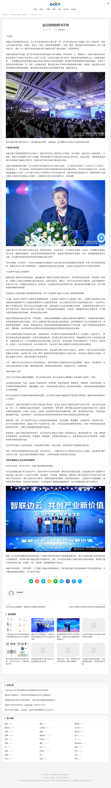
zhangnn (20, 593)
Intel (78, 759)
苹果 (9, 744)
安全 (79, 736)
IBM (43, 725)
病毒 (9, 755)
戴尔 (44, 744)
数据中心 (45, 736)
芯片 (79, 752)
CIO (43, 748)
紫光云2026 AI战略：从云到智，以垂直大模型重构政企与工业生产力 (30, 711)
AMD (9, 736)
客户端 (65, 9)
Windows (80, 744)
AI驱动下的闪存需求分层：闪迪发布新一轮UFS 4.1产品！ (25, 706)
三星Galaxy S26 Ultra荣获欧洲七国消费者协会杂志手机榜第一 (17, 637)
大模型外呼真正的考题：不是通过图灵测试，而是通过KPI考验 (93, 662)
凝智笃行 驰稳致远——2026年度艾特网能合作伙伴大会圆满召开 (42, 637)
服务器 (79, 725)
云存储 (44, 728)
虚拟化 (79, 732)
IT (8, 748)
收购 (79, 748)
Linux (9, 759)
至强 (9, 752)
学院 (54, 9)
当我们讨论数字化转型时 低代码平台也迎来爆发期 (87, 607)
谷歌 (43, 759)
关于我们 (45, 778)
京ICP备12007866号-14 (63, 781)
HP (43, 755)
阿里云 (44, 752)
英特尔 (9, 728)
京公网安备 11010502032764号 (81, 781)
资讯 (41, 9)
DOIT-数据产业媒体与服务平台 (55, 4)
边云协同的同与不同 (55, 26)
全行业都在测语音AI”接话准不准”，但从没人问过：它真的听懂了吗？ (17, 662)
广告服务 (52, 778)
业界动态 (33, 15)
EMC (9, 732)
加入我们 (59, 778)
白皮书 (73, 9)
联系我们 (65, 778)
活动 (59, 9)
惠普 (44, 732)
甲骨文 (44, 740)
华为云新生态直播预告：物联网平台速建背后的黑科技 (25, 607)
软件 (9, 740)
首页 (35, 9)
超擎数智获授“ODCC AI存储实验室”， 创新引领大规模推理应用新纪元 (68, 637)
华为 (78, 755)
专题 (48, 9)
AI (78, 740)
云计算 (79, 728)
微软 (9, 725)
